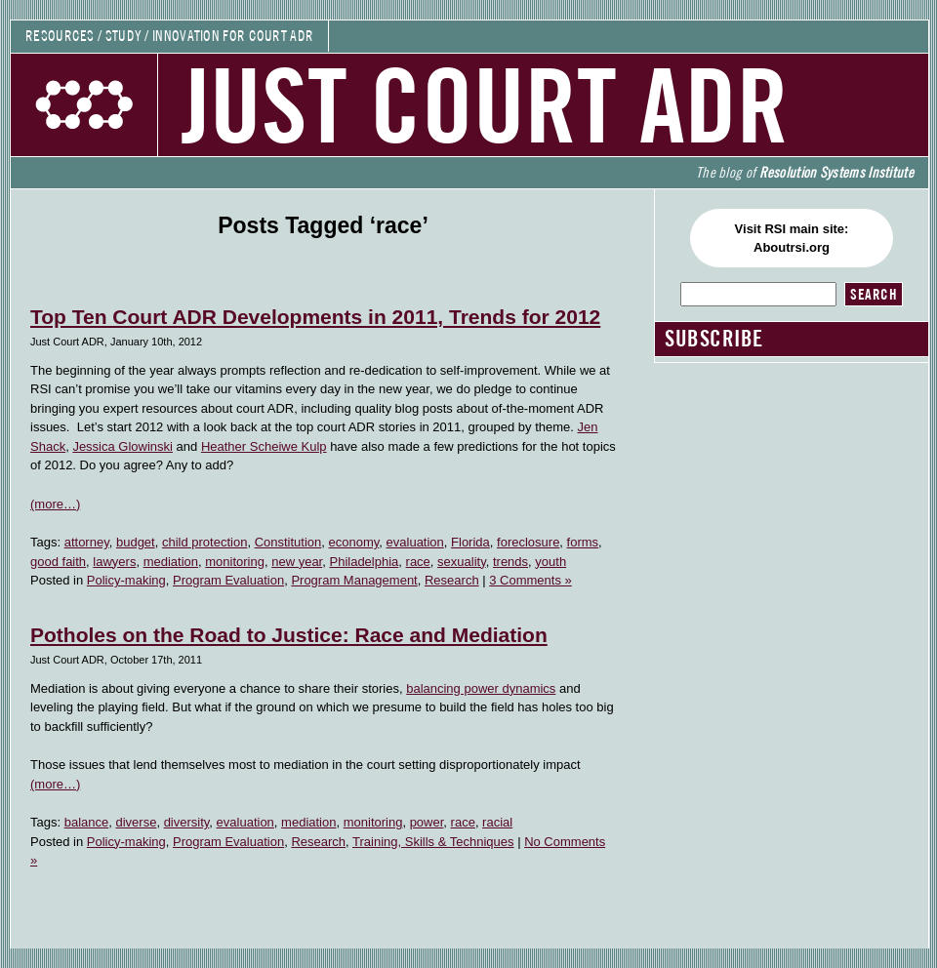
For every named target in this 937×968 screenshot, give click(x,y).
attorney (86, 542)
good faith (58, 561)
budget (135, 542)
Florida (470, 542)
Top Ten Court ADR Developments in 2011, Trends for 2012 (315, 316)
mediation (170, 561)
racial (497, 822)
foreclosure (528, 542)
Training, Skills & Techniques (432, 841)
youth (550, 561)
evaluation (415, 542)
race (418, 561)
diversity (187, 822)
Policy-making (126, 580)
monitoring (235, 561)
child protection (204, 542)
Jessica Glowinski (122, 446)
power (427, 822)
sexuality (461, 561)
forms (583, 542)
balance (86, 822)
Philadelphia (363, 561)
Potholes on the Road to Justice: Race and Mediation (289, 635)
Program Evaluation (228, 580)
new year (296, 561)
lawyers (114, 561)
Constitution (288, 542)
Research (452, 580)
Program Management (354, 580)
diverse (135, 822)
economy (354, 542)
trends (510, 561)
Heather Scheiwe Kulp (264, 446)
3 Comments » (530, 580)
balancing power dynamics (480, 688)
